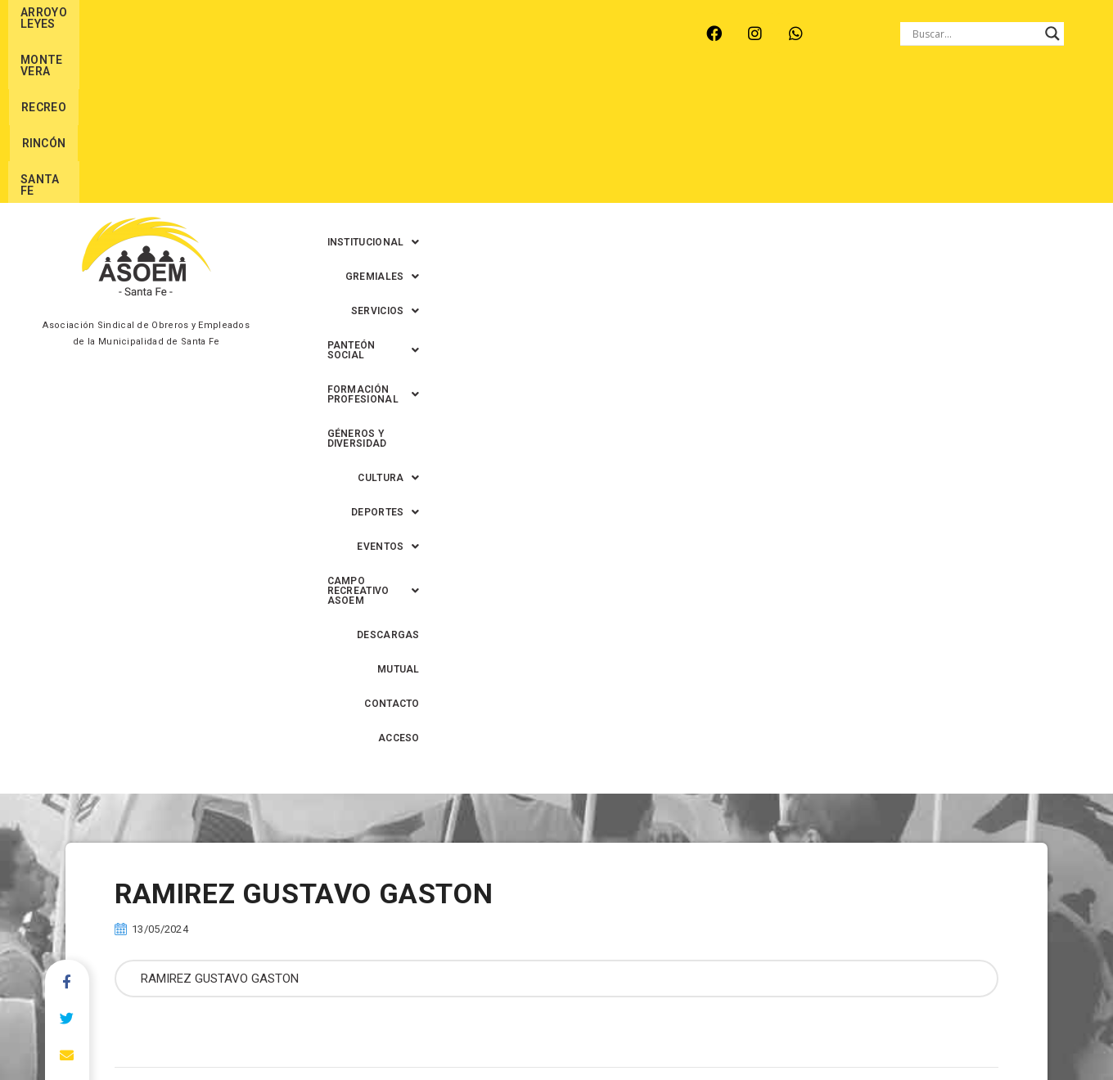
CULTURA (369, 140)
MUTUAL (897, 140)
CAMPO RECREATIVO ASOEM (684, 140)
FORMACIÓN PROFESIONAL (844, 105)
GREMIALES (484, 105)
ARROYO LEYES (117, 33)
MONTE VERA (221, 33)
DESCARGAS (819, 140)
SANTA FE (448, 33)
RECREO (305, 33)
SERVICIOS (580, 105)
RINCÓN (375, 33)
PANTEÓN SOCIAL (691, 105)
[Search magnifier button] (1052, 33)
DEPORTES (459, 140)
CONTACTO (970, 140)
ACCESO (1043, 140)
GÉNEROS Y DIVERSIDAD (1004, 105)
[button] (376, 105)
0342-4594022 (786, 1030)
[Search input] (974, 33)
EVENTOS (549, 140)
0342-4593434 (876, 1030)
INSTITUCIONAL (376, 105)
